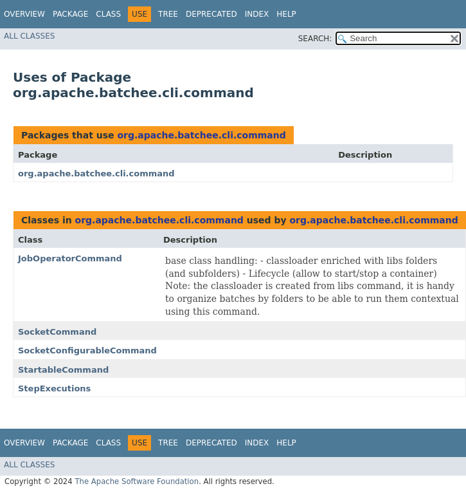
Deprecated (211, 14)
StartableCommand (63, 370)
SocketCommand (57, 332)
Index (257, 14)
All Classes (29, 36)
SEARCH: (315, 38)
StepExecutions (54, 388)
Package (70, 14)
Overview (24, 14)
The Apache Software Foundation (137, 481)
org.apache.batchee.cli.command (201, 135)
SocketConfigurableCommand (87, 350)
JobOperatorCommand (70, 258)
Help (286, 14)
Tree (168, 14)
